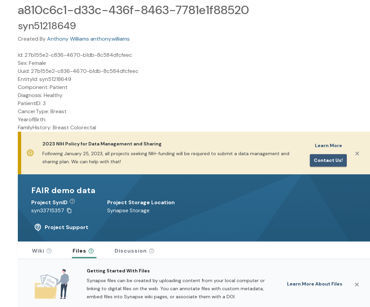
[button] (74, 203)
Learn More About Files (314, 284)
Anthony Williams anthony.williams (88, 38)
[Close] (357, 153)
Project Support (61, 227)
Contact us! (328, 160)
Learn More (328, 145)
